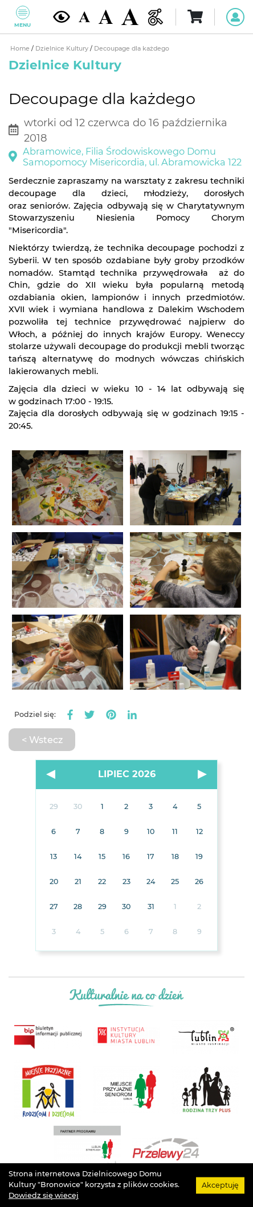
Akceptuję (220, 1184)
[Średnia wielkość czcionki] (106, 16)
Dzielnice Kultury (62, 48)
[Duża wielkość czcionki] (129, 17)
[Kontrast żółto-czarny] (61, 16)
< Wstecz (42, 739)
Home (20, 48)
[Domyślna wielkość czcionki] (84, 16)
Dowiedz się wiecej (44, 1195)
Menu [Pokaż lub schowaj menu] (22, 17)
